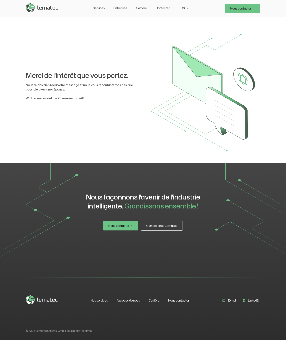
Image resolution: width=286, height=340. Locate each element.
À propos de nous (128, 300)
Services (99, 8)
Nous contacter (178, 300)
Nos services (99, 300)
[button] (185, 8)
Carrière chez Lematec (161, 226)
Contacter (163, 8)
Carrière (141, 8)
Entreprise (120, 8)
